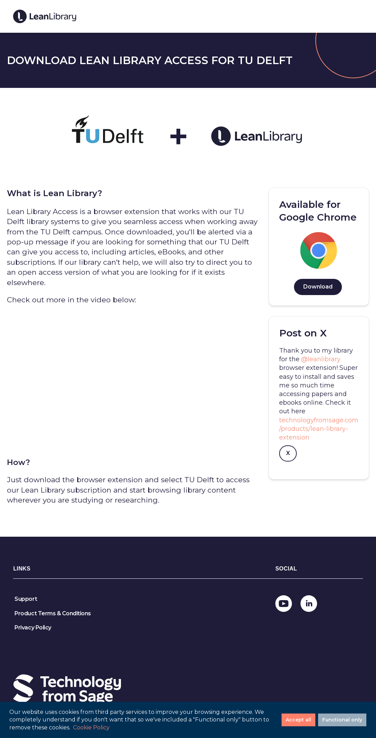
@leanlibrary (321, 359)
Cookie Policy (91, 727)
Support (25, 599)
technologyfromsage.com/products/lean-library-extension (318, 428)
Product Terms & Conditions (52, 613)
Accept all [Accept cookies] (298, 720)
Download (318, 286)
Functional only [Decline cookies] (342, 720)
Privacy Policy (32, 627)
